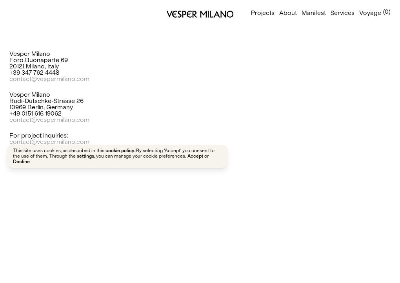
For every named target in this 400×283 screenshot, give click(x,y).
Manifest (314, 12)
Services (343, 12)
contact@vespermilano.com (49, 78)
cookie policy (119, 150)
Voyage (370, 12)
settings (85, 156)
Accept (195, 156)
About (288, 12)
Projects (263, 12)
